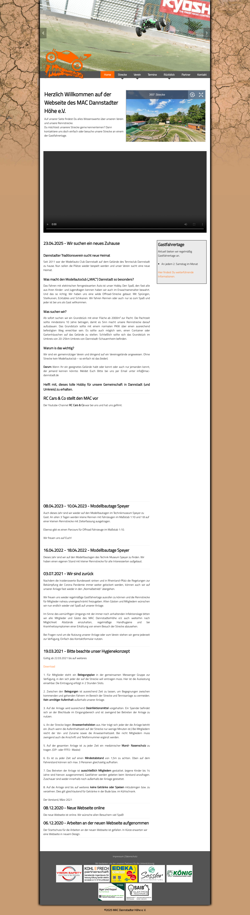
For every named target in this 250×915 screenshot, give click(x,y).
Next (206, 33)
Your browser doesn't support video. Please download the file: (125, 192)
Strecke (122, 75)
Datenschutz (131, 856)
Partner (186, 75)
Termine (152, 75)
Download (49, 666)
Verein (137, 75)
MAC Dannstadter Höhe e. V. (129, 910)
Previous (43, 33)
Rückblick (169, 75)
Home (107, 75)
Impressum (118, 856)
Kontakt (202, 75)
